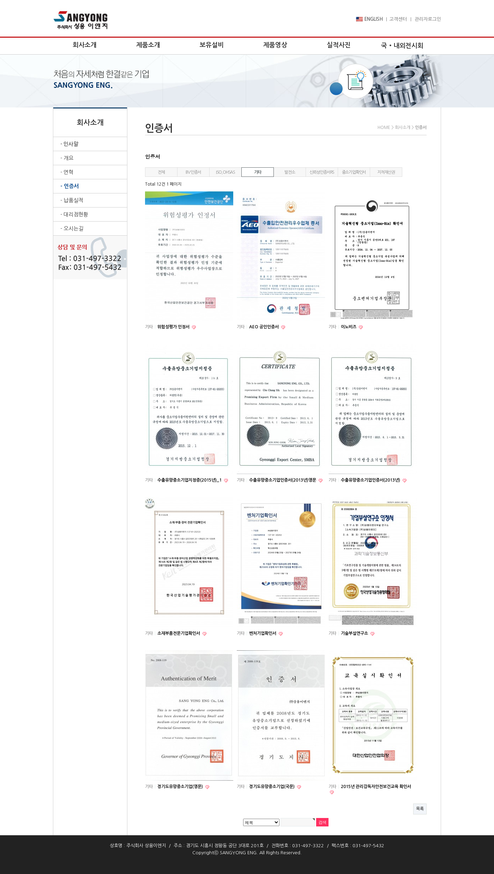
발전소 (289, 172)
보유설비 (212, 45)
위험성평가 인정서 (174, 327)
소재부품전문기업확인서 (179, 633)
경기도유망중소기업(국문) (272, 787)
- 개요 (66, 158)
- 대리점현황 (74, 214)
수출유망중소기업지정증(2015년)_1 (190, 480)
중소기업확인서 (354, 172)
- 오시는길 (71, 228)
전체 (161, 172)
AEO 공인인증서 (264, 327)
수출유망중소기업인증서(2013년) (371, 480)
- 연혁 (66, 172)
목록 (420, 809)
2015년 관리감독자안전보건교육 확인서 (376, 787)
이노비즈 (349, 327)
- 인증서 (69, 186)
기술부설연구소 (355, 633)
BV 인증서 (193, 172)
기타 (257, 172)
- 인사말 (69, 144)
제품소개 (148, 45)
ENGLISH (369, 19)
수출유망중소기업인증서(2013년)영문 (283, 480)
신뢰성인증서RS (321, 172)
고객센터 (398, 19)
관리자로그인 (428, 19)
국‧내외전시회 (402, 46)
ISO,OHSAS (225, 172)
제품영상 (275, 45)
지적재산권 (385, 172)
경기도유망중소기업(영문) (180, 787)
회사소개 (85, 45)
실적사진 (339, 45)
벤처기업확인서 (263, 633)
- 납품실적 (71, 200)
